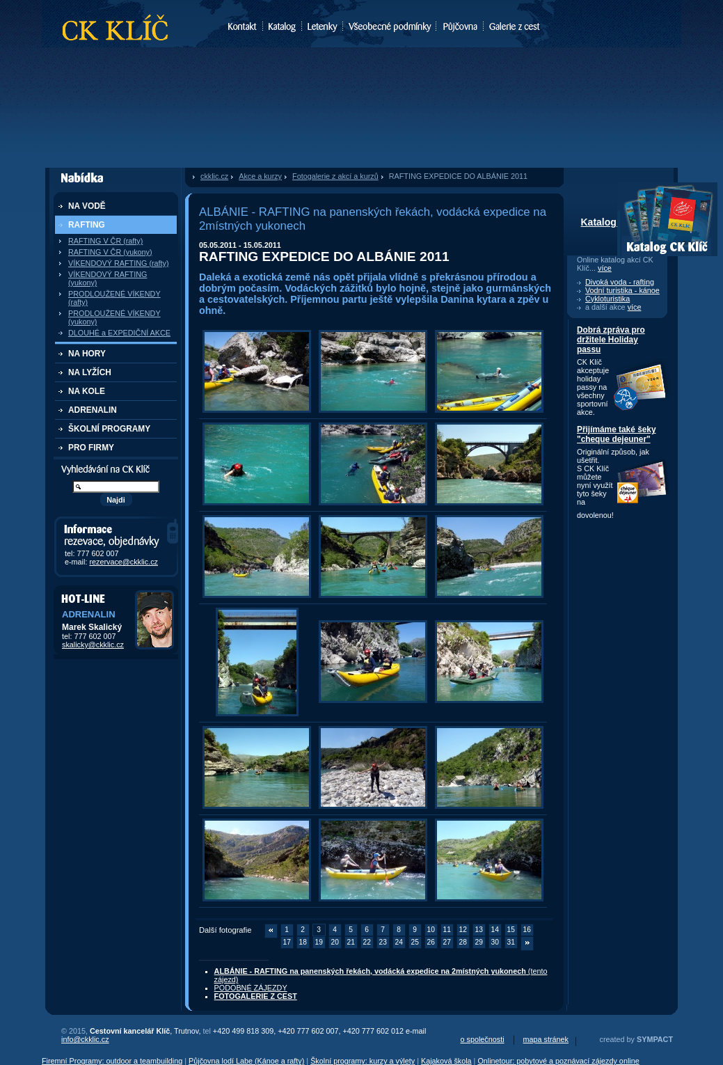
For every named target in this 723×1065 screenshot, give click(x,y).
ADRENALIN (92, 410)
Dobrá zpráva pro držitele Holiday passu (611, 339)
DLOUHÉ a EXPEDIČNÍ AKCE (119, 333)
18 (303, 942)
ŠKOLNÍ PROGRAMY (109, 429)
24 (399, 942)
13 (479, 929)
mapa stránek (546, 1039)
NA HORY (87, 353)
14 (495, 929)
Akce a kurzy (260, 176)
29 (479, 942)
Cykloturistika (607, 298)
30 (495, 942)
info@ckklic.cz (85, 1039)
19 (319, 942)
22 (367, 942)
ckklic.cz (214, 176)
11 (447, 929)
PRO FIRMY (91, 447)
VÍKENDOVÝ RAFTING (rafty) (118, 263)
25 (415, 942)
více (605, 268)
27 (447, 942)
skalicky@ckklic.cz (93, 644)
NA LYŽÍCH (89, 372)
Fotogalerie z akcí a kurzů (335, 176)
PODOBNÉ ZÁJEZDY (250, 988)
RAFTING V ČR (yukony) (110, 252)
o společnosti (482, 1039)
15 (511, 929)
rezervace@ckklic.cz (123, 562)
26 (431, 942)
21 (351, 942)
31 (511, 942)
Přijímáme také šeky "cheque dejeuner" (616, 434)
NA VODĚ (87, 206)
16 (527, 929)
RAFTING (86, 225)
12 (463, 929)
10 (431, 929)
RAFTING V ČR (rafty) (105, 241)
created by (636, 1039)
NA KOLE (86, 391)
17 (287, 942)
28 (463, 942)
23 (383, 942)
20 (335, 942)
